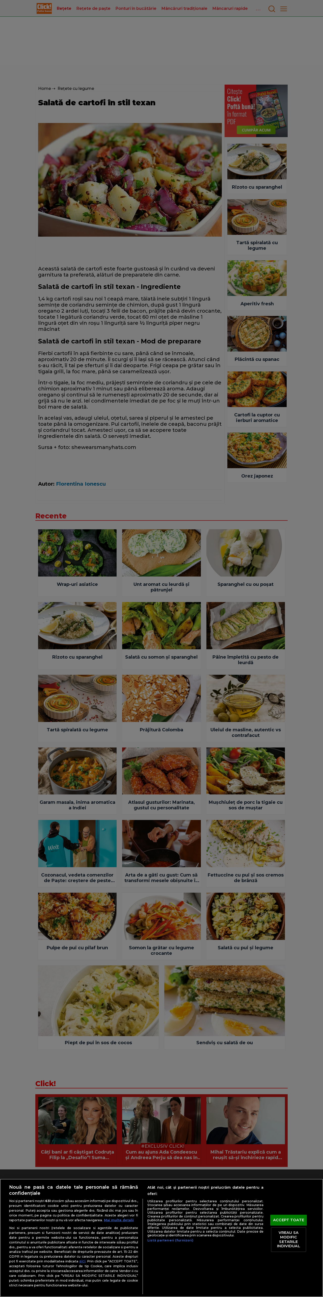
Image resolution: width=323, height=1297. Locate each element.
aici (82, 1261)
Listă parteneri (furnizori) (170, 1240)
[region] (161, 1238)
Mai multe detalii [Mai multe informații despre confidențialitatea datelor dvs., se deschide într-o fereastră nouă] (119, 1220)
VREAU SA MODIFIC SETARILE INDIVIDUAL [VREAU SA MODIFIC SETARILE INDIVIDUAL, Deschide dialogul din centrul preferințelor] (288, 1240)
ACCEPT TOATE (288, 1220)
